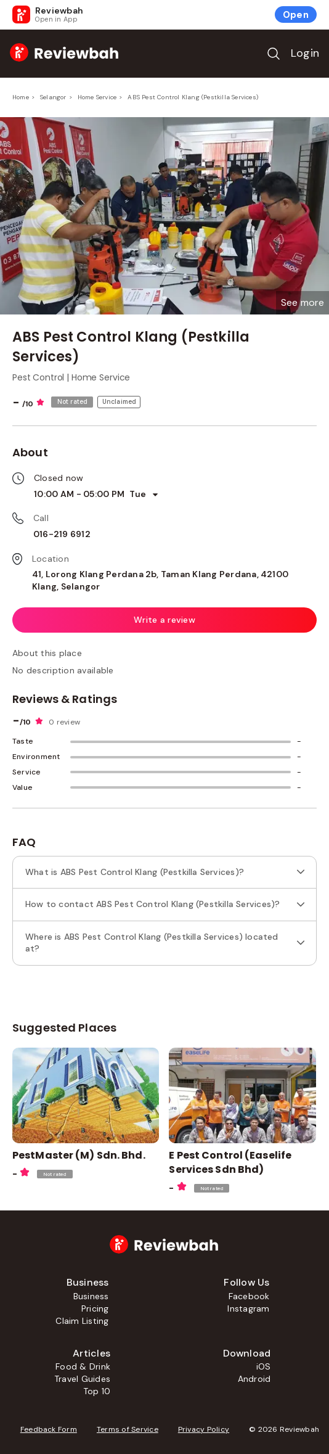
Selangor (53, 97)
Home (20, 97)
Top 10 (96, 1391)
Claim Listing (81, 1320)
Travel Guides (82, 1378)
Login (305, 53)
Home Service (97, 97)
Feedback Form (48, 1429)
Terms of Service (127, 1429)
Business (91, 1296)
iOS (263, 1366)
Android (254, 1378)
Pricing (95, 1308)
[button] (302, 302)
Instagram (248, 1308)
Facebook (249, 1296)
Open (296, 14)
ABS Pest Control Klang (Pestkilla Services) (193, 97)
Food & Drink (82, 1366)
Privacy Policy (203, 1429)
